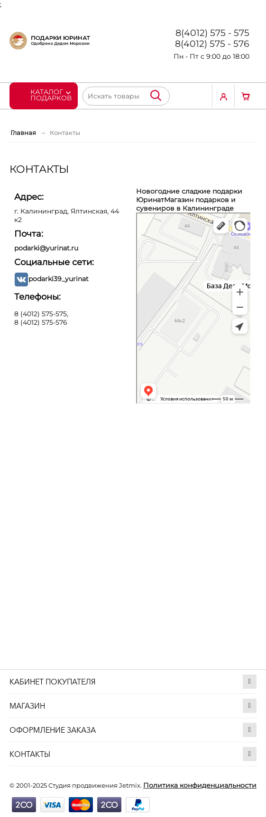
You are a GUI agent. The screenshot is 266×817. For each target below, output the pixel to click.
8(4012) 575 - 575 (212, 32)
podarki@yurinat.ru (46, 248)
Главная (23, 132)
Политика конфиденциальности (200, 785)
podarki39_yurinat (58, 279)
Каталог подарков (51, 94)
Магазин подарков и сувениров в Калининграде (186, 204)
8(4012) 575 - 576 (212, 43)
